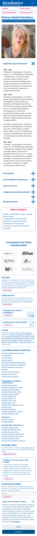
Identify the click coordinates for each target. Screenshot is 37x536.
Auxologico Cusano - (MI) (8, 400)
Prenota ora (8, 315)
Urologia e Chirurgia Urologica (10, 376)
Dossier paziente (26, 12)
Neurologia (4, 369)
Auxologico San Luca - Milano (9, 432)
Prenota (5, 8)
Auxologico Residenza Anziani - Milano (12, 436)
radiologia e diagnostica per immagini (20, 334)
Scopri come (8, 479)
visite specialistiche (17, 338)
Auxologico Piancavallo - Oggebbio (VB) (12, 434)
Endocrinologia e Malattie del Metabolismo (13, 362)
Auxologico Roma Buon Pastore (10, 438)
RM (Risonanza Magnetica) (12, 336)
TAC (2, 336)
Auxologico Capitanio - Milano (9, 427)
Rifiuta (18, 527)
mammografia (25, 336)
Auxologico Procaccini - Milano (10, 394)
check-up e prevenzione (26, 342)
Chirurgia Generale (6, 358)
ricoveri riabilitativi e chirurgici (15, 340)
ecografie (32, 336)
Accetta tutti (18, 531)
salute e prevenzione (27, 447)
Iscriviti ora (7, 496)
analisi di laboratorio (26, 333)
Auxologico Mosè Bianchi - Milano (11, 429)
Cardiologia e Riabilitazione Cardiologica (12, 353)
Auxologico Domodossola (8, 409)
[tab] (18, 64)
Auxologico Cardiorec (7, 419)
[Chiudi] (33, 501)
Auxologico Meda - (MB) (8, 403)
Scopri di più (7, 290)
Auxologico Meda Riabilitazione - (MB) (12, 405)
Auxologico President (7, 421)
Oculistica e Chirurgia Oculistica (10, 372)
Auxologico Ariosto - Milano (9, 385)
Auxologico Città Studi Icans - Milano (11, 387)
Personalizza (16, 521)
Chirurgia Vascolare (7, 360)
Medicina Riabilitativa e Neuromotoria (12, 367)
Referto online (25, 8)
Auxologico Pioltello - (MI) (8, 396)
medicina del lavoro (12, 342)
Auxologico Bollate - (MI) (8, 398)
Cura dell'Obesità (6, 355)
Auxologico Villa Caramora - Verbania (12, 411)
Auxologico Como (6, 407)
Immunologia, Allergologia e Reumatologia (13, 365)
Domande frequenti (9, 12)
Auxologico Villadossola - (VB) (10, 413)
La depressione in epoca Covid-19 (15, 219)
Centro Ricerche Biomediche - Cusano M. (13, 440)
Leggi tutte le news (9, 454)
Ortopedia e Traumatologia (9, 374)
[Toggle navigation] (32, 3)
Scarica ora (8, 325)
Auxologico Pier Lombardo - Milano (11, 392)
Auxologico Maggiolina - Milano (10, 389)
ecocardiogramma (6, 338)
